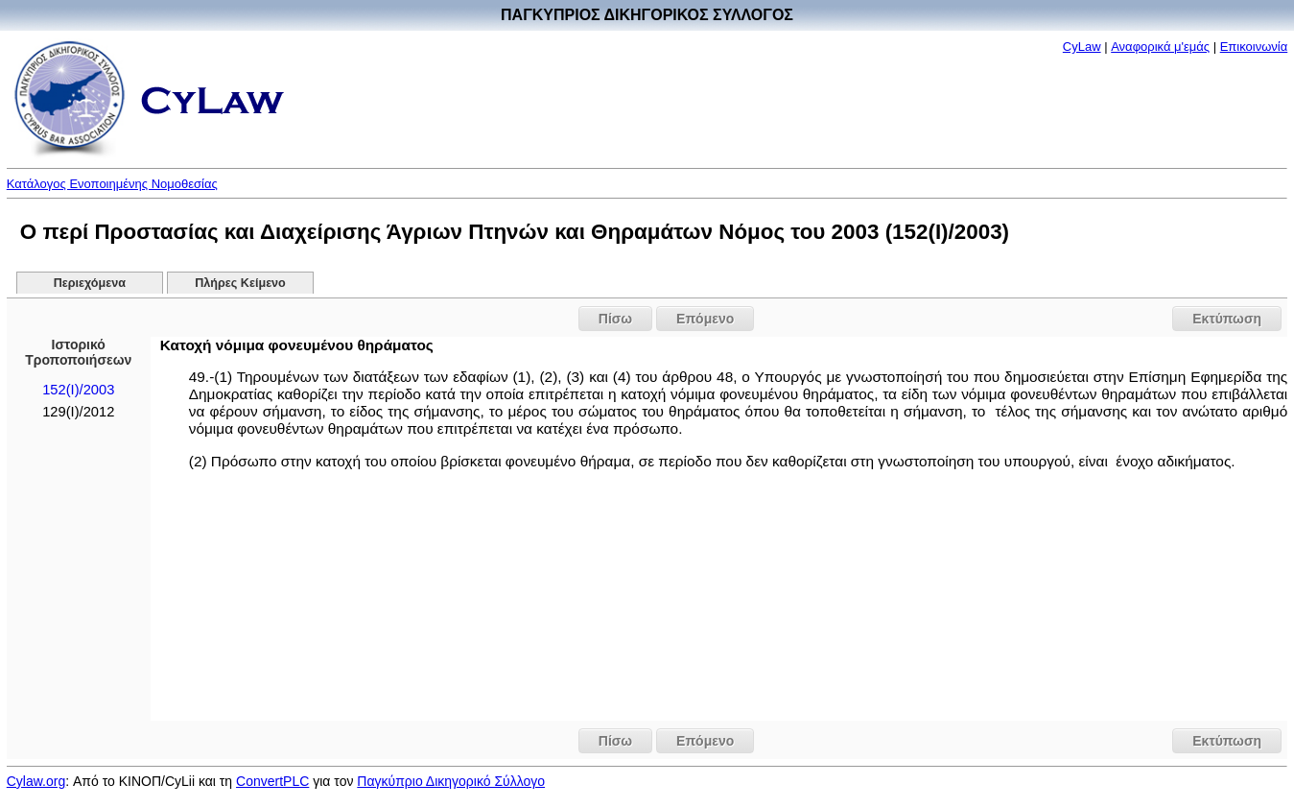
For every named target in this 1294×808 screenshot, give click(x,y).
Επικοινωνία (1254, 46)
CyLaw (1082, 46)
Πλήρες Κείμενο (240, 283)
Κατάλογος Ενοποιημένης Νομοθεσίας (112, 184)
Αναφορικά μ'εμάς (1160, 46)
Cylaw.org (36, 781)
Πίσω (615, 318)
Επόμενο (705, 318)
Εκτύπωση (1226, 318)
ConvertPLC (272, 781)
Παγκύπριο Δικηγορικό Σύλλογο (451, 781)
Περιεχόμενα (90, 283)
